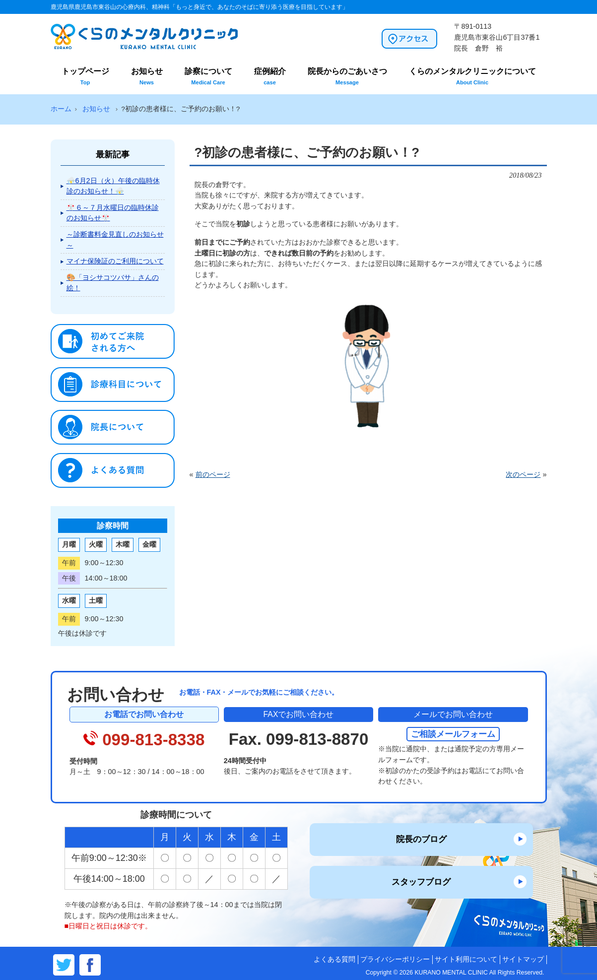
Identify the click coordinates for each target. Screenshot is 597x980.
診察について (208, 76)
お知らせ (147, 76)
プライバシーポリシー (395, 959)
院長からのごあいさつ (347, 76)
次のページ (523, 474)
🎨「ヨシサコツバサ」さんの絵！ (112, 282)
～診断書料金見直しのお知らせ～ (115, 239)
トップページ (85, 76)
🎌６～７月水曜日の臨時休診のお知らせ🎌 (112, 212)
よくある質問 (334, 959)
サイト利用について (466, 959)
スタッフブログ (421, 882)
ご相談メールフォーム (453, 734)
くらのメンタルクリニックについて (472, 76)
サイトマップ (523, 959)
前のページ (213, 474)
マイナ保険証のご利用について (115, 261)
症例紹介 (270, 76)
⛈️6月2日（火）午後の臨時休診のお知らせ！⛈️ (113, 186)
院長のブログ (421, 839)
